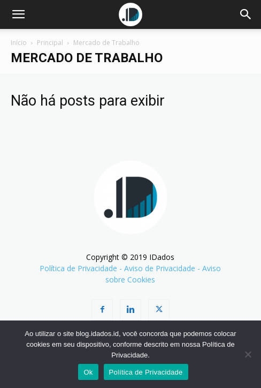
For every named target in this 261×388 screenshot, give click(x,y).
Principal (50, 42)
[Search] (246, 14)
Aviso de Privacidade (159, 268)
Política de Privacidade (78, 268)
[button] (18, 14)
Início (19, 42)
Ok (88, 372)
